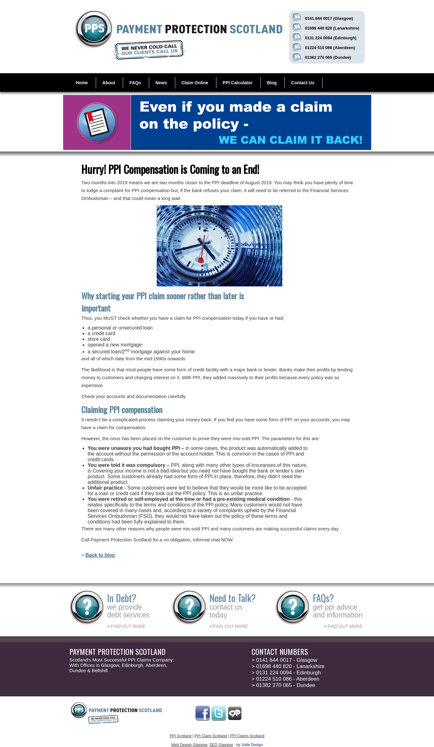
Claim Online (195, 82)
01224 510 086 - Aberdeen (285, 679)
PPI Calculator (237, 82)
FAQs (135, 82)
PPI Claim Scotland (210, 736)
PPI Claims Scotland (247, 736)
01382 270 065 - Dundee (283, 685)
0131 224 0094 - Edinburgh (286, 673)
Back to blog (100, 555)
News (161, 82)
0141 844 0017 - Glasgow (284, 660)
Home (82, 82)
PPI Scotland (180, 736)
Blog (272, 82)
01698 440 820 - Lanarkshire (288, 666)
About (108, 82)
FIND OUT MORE (126, 626)
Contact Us (302, 82)
